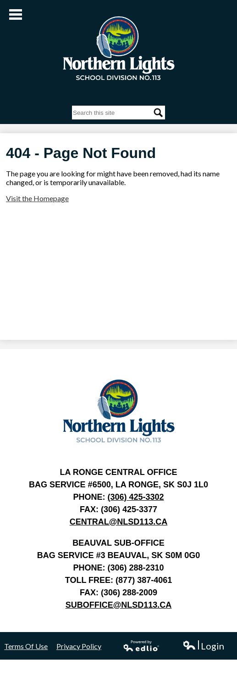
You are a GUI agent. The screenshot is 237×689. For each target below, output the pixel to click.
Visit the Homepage (37, 198)
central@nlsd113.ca (119, 521)
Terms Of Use (26, 646)
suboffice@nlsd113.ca (119, 605)
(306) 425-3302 (135, 497)
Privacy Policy (78, 646)
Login (203, 646)
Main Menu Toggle (15, 14)
